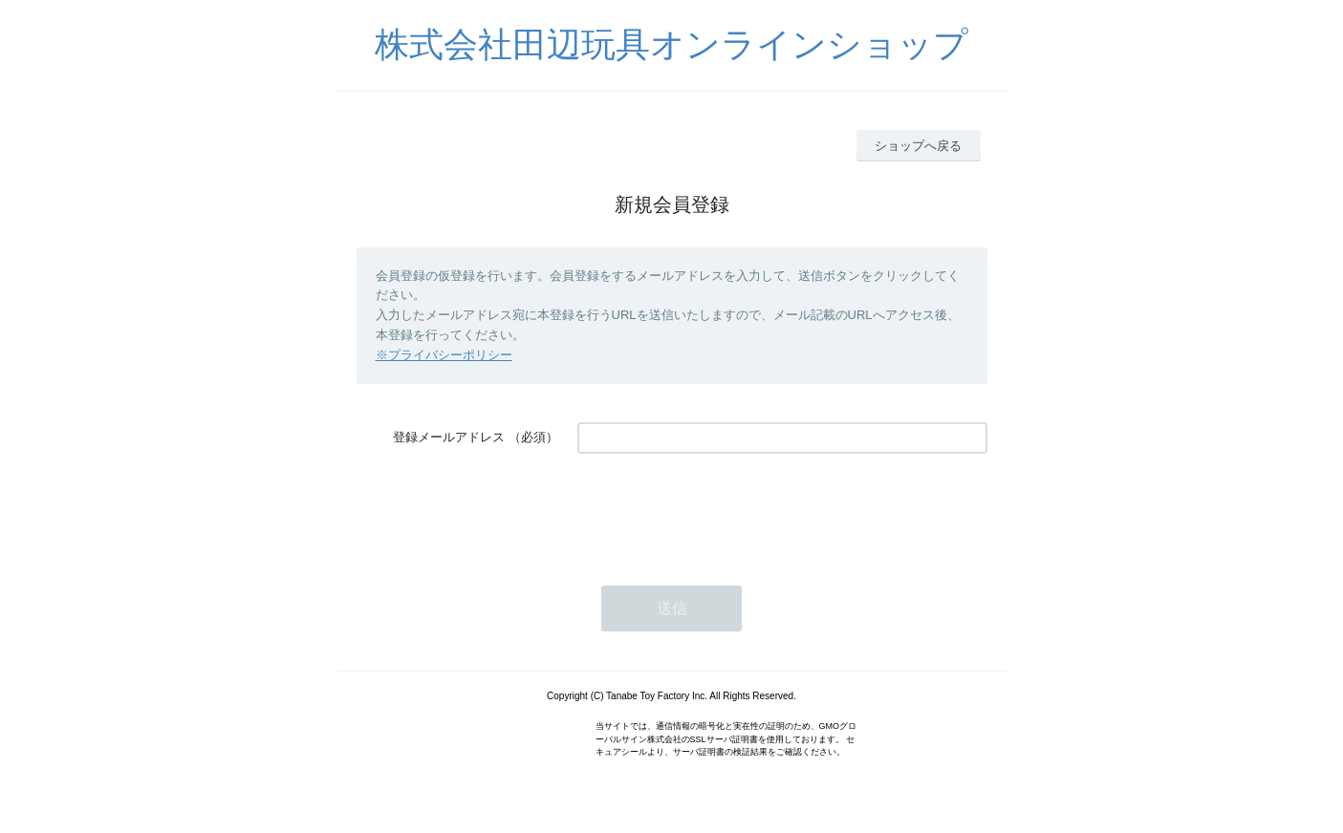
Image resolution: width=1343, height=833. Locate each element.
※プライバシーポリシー (444, 355)
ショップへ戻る (918, 146)
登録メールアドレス (449, 437)
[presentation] (722, 510)
